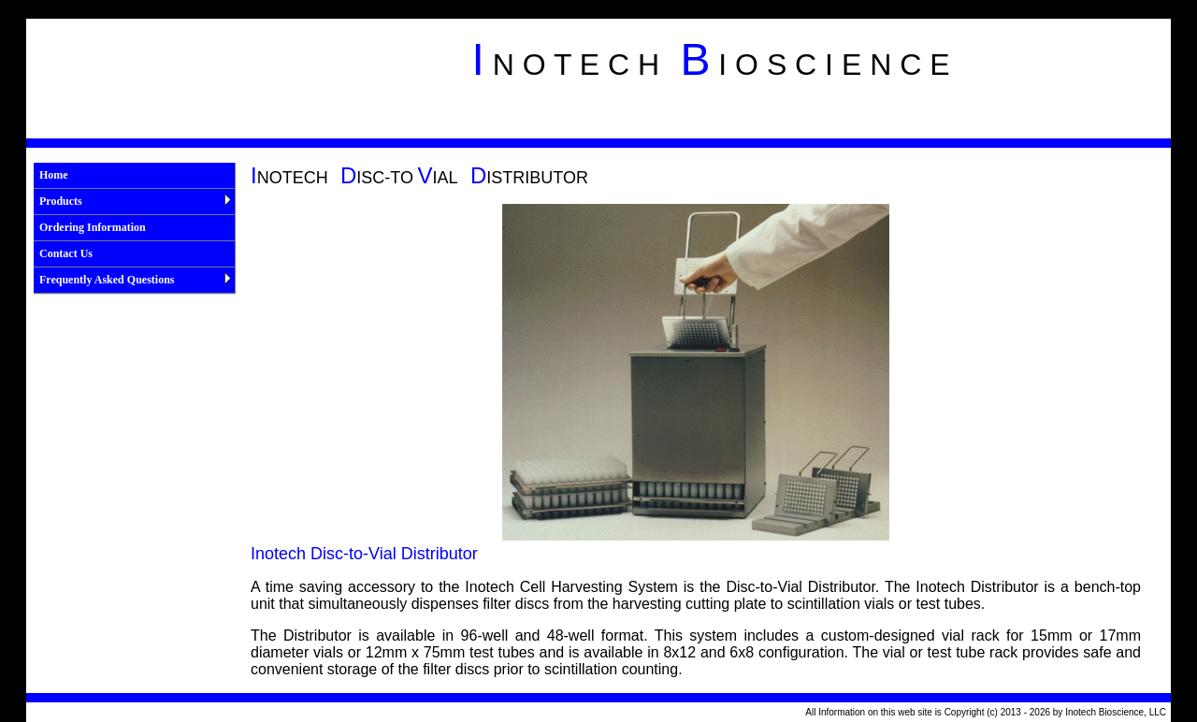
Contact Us (66, 253)
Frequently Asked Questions (135, 279)
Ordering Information (92, 227)
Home (53, 174)
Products (135, 201)
